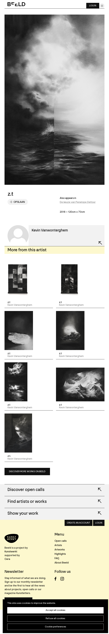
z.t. (9, 455)
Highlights (60, 554)
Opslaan (19, 202)
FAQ (56, 558)
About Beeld (61, 562)
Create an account (78, 522)
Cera (7, 559)
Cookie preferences (55, 626)
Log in (92, 5)
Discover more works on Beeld (27, 471)
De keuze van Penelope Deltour (78, 202)
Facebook (57, 578)
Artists (58, 545)
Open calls (60, 540)
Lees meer (97, 487)
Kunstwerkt (11, 551)
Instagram (63, 578)
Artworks (59, 549)
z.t (9, 302)
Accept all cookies (55, 610)
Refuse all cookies (55, 618)
